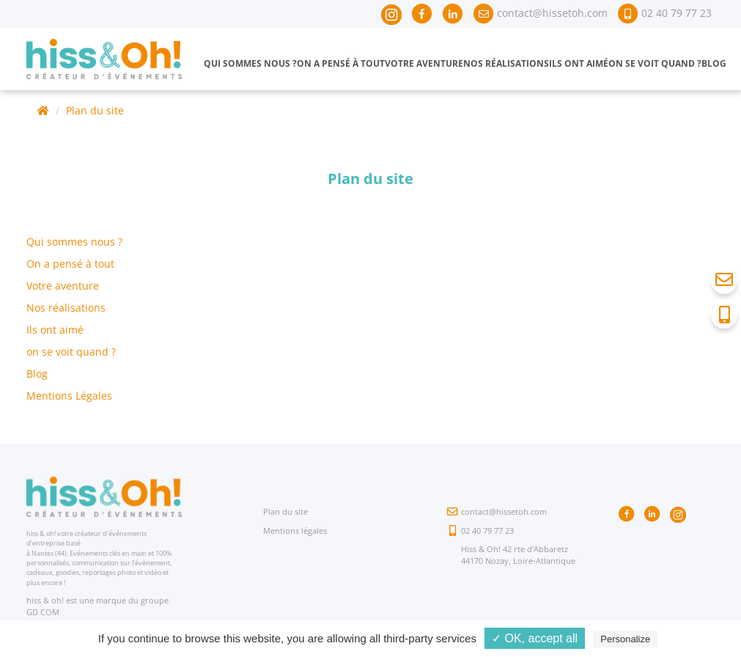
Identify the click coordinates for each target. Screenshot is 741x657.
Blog (713, 63)
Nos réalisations (506, 63)
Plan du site (95, 110)
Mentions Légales (69, 396)
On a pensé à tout (341, 63)
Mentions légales (295, 530)
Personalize (625, 639)
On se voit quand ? (654, 63)
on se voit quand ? (71, 352)
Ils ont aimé (578, 63)
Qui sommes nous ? (250, 63)
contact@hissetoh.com (504, 511)
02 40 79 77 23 (487, 530)
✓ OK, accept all (535, 638)
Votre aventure (424, 63)
